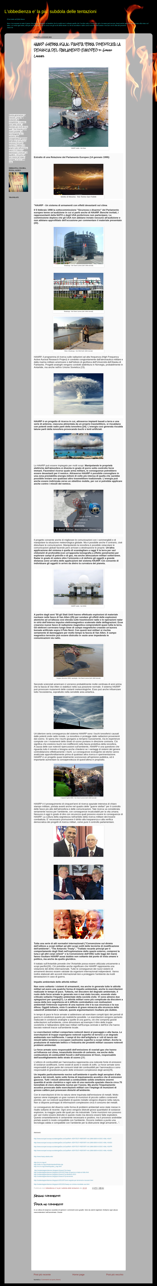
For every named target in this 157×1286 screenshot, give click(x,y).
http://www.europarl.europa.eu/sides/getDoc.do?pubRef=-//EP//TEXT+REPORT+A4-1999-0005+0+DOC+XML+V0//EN (73, 1150)
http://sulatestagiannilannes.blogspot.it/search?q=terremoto (53, 1176)
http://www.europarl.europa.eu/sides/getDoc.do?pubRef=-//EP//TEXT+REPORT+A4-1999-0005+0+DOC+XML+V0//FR (73, 1146)
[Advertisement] (16, 72)
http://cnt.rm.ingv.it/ (40, 1162)
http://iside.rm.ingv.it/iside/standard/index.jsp (48, 1164)
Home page (78, 1274)
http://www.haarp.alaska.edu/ (43, 1156)
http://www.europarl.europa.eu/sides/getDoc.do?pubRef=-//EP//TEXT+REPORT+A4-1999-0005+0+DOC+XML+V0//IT (72, 1139)
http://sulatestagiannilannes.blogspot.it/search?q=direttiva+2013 (55, 1174)
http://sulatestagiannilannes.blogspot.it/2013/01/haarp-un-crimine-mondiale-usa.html (61, 1184)
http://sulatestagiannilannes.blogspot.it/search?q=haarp (52, 1170)
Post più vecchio (114, 1274)
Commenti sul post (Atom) (51, 1280)
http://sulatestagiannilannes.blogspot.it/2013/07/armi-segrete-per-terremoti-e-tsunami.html (63, 1180)
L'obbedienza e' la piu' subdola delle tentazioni (50, 11)
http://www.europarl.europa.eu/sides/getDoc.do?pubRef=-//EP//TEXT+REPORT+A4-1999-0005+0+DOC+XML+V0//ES (73, 1143)
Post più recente (42, 1274)
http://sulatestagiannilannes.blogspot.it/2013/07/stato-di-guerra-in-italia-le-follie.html (61, 1172)
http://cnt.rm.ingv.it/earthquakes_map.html (48, 1166)
